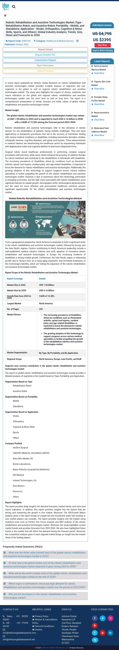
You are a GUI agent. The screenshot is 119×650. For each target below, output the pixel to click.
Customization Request (45, 60)
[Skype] (95, 640)
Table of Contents (45, 71)
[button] (95, 618)
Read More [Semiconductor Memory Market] (97, 73)
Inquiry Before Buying (103, 50)
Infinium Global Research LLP (55, 647)
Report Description (45, 65)
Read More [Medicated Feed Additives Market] (97, 135)
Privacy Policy (40, 616)
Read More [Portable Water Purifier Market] (97, 104)
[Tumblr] (95, 633)
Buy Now (102, 45)
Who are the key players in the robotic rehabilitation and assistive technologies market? (40, 596)
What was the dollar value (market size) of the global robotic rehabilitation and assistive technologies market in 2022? (45, 554)
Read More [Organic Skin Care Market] (97, 89)
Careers (37, 629)
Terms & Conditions (43, 626)
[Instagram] (110, 618)
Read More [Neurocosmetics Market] (97, 120)
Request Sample (45, 49)
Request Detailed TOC (45, 55)
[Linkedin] (110, 633)
